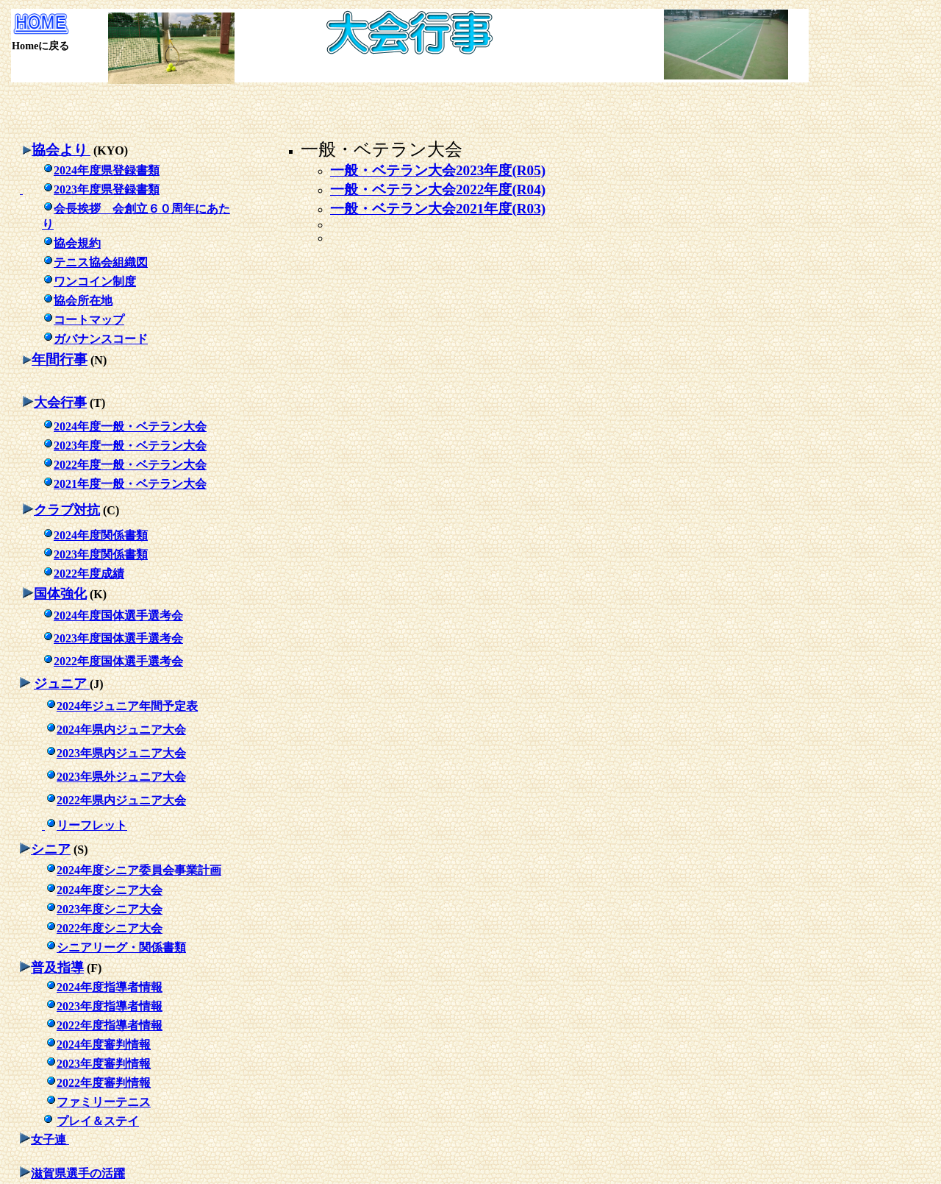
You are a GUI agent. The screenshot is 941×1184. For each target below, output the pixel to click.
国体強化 (60, 593)
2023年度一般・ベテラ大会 (130, 445)
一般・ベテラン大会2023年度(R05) (437, 170)
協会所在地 (77, 300)
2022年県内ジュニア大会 (121, 800)
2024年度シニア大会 (109, 890)
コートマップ (83, 319)
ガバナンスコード (95, 339)
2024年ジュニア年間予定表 (127, 706)
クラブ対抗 (67, 510)
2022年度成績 (89, 573)
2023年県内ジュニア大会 (121, 753)
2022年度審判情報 (104, 1083)
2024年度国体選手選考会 (118, 615)
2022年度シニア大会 (109, 928)
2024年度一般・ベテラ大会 (130, 426)
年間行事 (59, 359)
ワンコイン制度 (89, 281)
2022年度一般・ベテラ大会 (130, 464)
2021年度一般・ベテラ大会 (130, 484)
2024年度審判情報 (104, 1044)
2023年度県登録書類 (101, 189)
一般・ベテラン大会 (381, 149)
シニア (51, 849)
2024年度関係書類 (101, 535)
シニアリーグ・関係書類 (121, 947)
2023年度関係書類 (101, 554)
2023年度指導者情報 (109, 1006)
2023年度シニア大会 (109, 909)
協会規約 (71, 243)
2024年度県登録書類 (101, 170)
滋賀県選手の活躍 (78, 1173)
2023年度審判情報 (104, 1063)
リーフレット (84, 825)
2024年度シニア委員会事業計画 (139, 870)
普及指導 (57, 967)
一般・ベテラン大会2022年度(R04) (437, 189)
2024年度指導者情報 (109, 987)
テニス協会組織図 (95, 262)
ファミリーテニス (104, 1102)
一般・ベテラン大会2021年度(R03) (437, 208)
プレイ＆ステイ (98, 1121)
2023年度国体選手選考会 (118, 638)
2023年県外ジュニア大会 (121, 776)
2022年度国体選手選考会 (118, 661)
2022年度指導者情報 (109, 1025)
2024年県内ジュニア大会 (121, 729)
